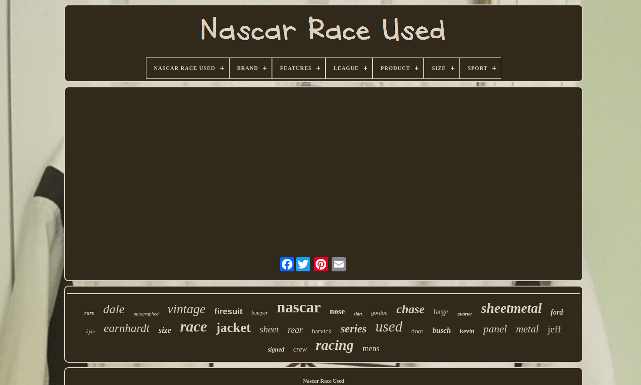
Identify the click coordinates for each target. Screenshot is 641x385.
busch (441, 330)
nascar (299, 307)
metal (527, 329)
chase (411, 309)
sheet (269, 329)
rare (89, 312)
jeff (554, 329)
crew (300, 349)
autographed (146, 313)
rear (295, 330)
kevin (467, 331)
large (441, 311)
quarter (464, 313)
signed (276, 349)
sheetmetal (511, 308)
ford (557, 312)
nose (337, 311)
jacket (233, 327)
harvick (322, 331)
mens (371, 348)
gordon (379, 312)
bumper (260, 313)
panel (495, 329)
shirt (358, 313)
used (388, 327)
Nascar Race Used (323, 381)
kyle (90, 331)
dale (114, 309)
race (193, 326)
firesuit (229, 311)
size (164, 330)
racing (334, 345)
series (353, 329)
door (417, 331)
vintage (186, 309)
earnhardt (127, 328)
